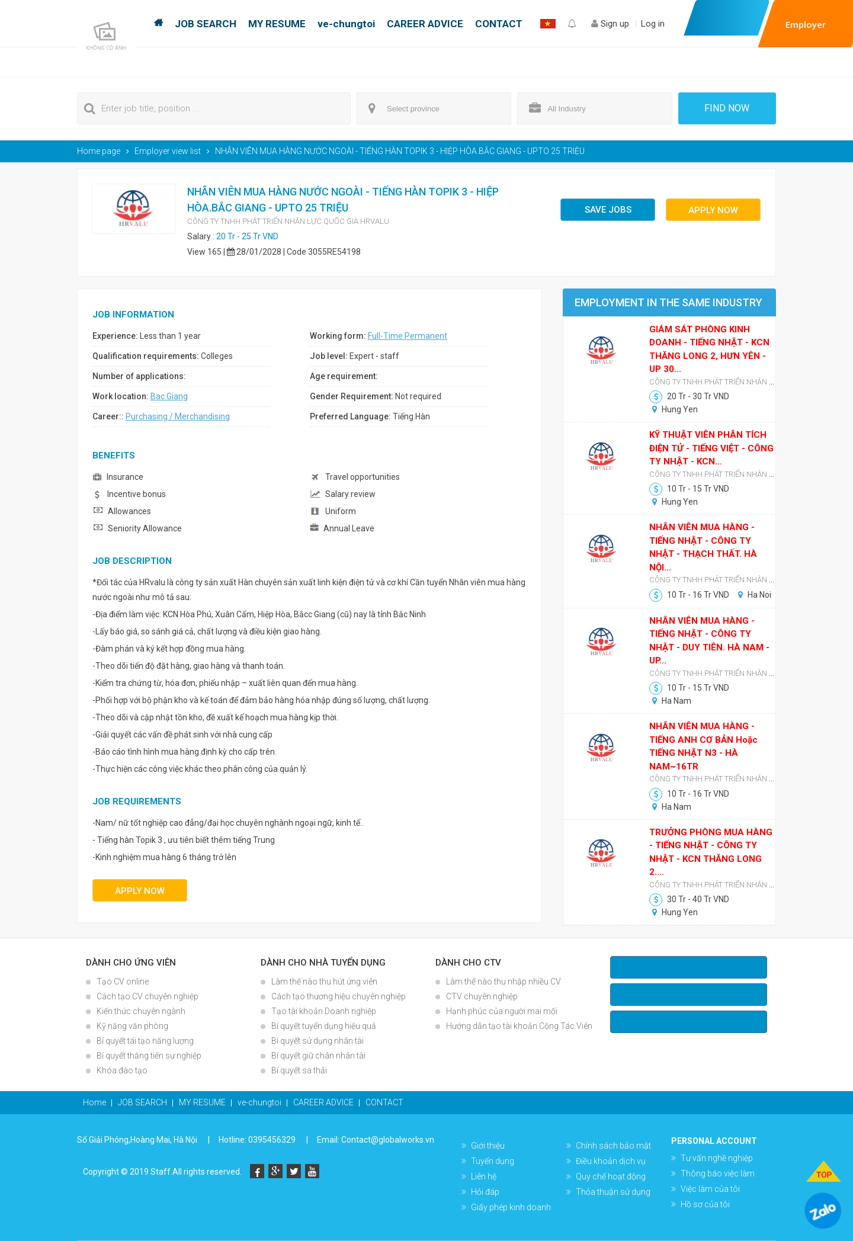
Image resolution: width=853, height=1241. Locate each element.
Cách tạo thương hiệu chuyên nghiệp (338, 996)
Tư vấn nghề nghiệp (717, 1158)
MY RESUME (277, 24)
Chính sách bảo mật (613, 1145)
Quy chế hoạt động (611, 1176)
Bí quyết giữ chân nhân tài (318, 1055)
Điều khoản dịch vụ (611, 1161)
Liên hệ (483, 1176)
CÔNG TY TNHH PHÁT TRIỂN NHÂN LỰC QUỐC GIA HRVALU (288, 221)
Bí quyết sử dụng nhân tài (317, 1041)
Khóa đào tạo (122, 1070)
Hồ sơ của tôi (705, 1204)
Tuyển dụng (492, 1161)
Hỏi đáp (485, 1192)
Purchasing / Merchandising (178, 416)
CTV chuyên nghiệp (482, 996)
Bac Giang (169, 396)
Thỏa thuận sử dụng (613, 1192)
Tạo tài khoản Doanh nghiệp (323, 1011)
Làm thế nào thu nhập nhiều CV (503, 981)
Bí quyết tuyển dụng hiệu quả (323, 1026)
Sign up (610, 23)
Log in (653, 23)
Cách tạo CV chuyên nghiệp (147, 996)
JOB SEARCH (205, 24)
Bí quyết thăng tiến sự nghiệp (149, 1055)
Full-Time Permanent (407, 336)
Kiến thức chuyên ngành (141, 1011)
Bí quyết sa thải (299, 1070)
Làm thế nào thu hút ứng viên (324, 981)
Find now (726, 108)
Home (158, 24)
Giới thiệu (488, 1145)
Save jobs (608, 209)
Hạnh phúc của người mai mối (501, 1011)
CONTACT (498, 24)
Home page (98, 151)
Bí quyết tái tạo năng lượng (145, 1041)
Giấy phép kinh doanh (511, 1207)
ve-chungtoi (346, 24)
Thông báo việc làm (718, 1173)
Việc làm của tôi (710, 1189)
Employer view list (167, 151)
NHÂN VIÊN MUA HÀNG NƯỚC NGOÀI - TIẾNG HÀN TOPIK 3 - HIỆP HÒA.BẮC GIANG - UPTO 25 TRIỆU (400, 151)
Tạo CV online (123, 981)
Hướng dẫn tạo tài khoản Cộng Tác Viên (519, 1026)
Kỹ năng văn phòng (132, 1026)
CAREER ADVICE (425, 24)
